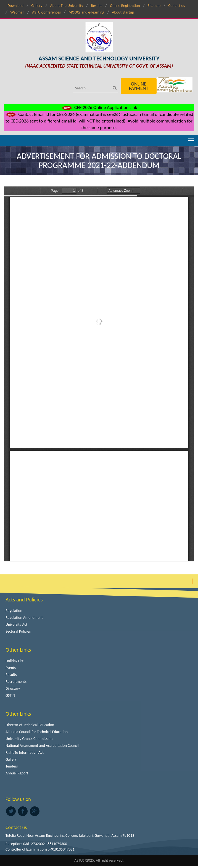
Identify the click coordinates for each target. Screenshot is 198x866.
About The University (66, 5)
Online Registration (125, 5)
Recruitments (16, 681)
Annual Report (17, 773)
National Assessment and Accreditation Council (42, 745)
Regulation (14, 610)
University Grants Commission (29, 738)
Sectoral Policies (18, 631)
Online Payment (138, 86)
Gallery (36, 5)
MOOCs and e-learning (86, 12)
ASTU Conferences (46, 12)
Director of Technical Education (30, 725)
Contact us (176, 5)
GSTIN (10, 695)
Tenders (12, 766)
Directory (13, 688)
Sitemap (154, 5)
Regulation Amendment (24, 617)
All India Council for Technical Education (37, 731)
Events (11, 667)
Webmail (17, 12)
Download (15, 5)
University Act (16, 624)
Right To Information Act (25, 752)
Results (96, 5)
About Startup (123, 12)
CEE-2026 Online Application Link (99, 107)
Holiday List (14, 661)
